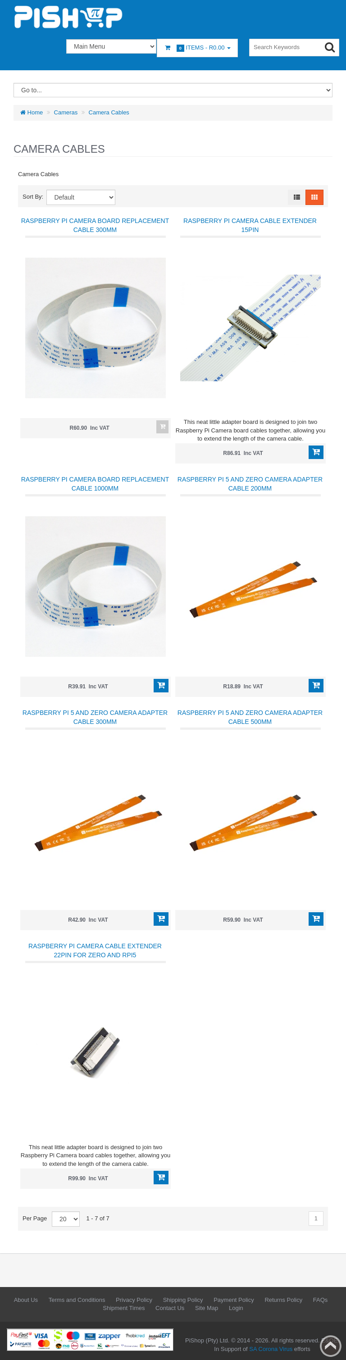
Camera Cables (109, 112)
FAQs (320, 1299)
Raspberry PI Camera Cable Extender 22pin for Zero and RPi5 (95, 950)
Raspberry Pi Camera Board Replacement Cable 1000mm (95, 484)
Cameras (66, 112)
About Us (26, 1299)
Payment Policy (234, 1299)
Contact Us (169, 1308)
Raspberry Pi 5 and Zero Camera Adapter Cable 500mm (250, 717)
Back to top (331, 1346)
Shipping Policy (183, 1299)
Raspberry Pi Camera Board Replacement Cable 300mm (95, 225)
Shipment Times (124, 1308)
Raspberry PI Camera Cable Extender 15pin (250, 225)
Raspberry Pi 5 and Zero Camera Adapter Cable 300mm (95, 717)
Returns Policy (283, 1299)
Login (236, 1308)
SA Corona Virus (270, 1349)
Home (31, 112)
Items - (197, 48)
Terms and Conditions (77, 1299)
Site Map (206, 1308)
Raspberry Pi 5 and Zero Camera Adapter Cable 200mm (250, 484)
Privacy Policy (134, 1299)
